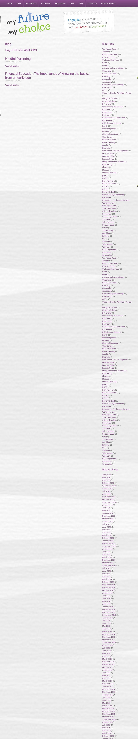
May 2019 (106, 626)
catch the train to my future (113, 68)
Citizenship (106, 71)
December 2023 (108, 516)
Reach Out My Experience (113, 195)
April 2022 (106, 554)
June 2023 (106, 527)
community (106, 79)
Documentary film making (112, 107)
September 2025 (109, 486)
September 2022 (109, 546)
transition (106, 233)
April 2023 (106, 532)
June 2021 (106, 571)
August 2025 (107, 488)
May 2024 (106, 510)
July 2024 (106, 508)
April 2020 (106, 604)
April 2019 (106, 629)
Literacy (105, 167)
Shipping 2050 (108, 225)
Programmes (60, 3)
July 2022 (106, 552)
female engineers (109, 129)
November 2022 (108, 543)
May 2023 (106, 530)
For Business (31, 3)
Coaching (106, 76)
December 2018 (108, 634)
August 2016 (107, 695)
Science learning (109, 211)
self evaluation (108, 222)
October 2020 (107, 590)
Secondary (106, 214)
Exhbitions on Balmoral (112, 123)
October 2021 (107, 563)
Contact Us (92, 3)
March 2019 (107, 631)
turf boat (105, 236)
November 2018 (108, 637)
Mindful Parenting (18, 59)
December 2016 (108, 689)
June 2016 (106, 700)
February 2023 (108, 538)
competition (107, 82)
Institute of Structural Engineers (115, 151)
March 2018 (107, 659)
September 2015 (109, 719)
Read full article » (12, 66)
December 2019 (108, 609)
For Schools (46, 3)
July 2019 (106, 620)
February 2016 (108, 708)
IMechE (105, 145)
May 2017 (106, 675)
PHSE (104, 178)
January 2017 (107, 686)
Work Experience (109, 250)
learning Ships (108, 159)
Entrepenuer (107, 120)
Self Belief (106, 219)
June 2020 (106, 598)
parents (105, 175)
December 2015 (108, 711)
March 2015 (107, 733)
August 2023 (107, 521)
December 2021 (108, 560)
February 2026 (108, 483)
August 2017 (107, 670)
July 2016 (106, 697)
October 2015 (107, 717)
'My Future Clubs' (109, 49)
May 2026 (106, 477)
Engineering (107, 112)
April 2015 (106, 730)
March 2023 (107, 535)
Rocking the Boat (109, 206)
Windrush (106, 247)
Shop (81, 3)
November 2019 (108, 612)
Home (9, 3)
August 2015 (107, 722)
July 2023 (106, 524)
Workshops (106, 252)
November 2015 (108, 714)
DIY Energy (107, 104)
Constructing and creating (112, 85)
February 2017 (108, 684)
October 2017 (107, 667)
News (72, 3)
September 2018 (109, 642)
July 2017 (106, 673)
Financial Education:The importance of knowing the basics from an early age (47, 75)
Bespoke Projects (108, 3)
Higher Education (109, 140)
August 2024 (107, 505)
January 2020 (107, 607)
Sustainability (108, 230)
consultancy (107, 87)
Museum (105, 170)
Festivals (105, 131)
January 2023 (107, 541)
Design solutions (109, 101)
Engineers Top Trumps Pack (113, 118)
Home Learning (108, 142)
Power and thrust (109, 184)
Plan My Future (108, 181)
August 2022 (107, 549)
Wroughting (107, 255)
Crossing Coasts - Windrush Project (116, 93)
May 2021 (106, 574)
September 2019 (109, 615)
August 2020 (107, 593)
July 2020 (106, 596)
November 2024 (108, 497)
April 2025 (106, 494)
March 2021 (107, 579)
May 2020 (106, 601)
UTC (104, 239)
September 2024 (109, 502)
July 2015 (106, 725)
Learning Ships (108, 153)
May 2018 (106, 653)
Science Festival (109, 208)
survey (105, 228)
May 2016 (106, 703)
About (18, 3)
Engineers (106, 115)
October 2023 (107, 519)
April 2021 (106, 576)
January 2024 (107, 513)
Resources (106, 197)
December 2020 (108, 585)
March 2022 (107, 557)
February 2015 (108, 736)
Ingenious (106, 148)
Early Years (107, 109)
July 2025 (106, 491)
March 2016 (107, 706)
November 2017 (108, 664)
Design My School (109, 98)
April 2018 (106, 656)
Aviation (105, 52)
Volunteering (107, 244)
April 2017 (106, 678)
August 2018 (107, 645)
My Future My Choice (29, 23)
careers (105, 65)
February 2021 (108, 582)
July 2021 (106, 568)
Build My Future (108, 57)
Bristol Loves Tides (110, 54)
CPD (104, 90)
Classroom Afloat (109, 74)
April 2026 (106, 480)
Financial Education (110, 134)
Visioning (106, 241)
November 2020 (108, 587)
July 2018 (106, 648)
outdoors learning (109, 173)
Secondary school (109, 217)
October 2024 (107, 499)
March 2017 (107, 681)
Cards (104, 63)
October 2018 (107, 640)
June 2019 (106, 623)
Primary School (108, 192)
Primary (105, 186)
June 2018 (106, 651)
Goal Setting (107, 137)
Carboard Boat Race (111, 60)
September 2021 (109, 565)
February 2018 (108, 662)
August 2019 (107, 618)
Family (105, 126)
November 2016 (108, 692)
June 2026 (106, 475)
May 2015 (106, 728)
